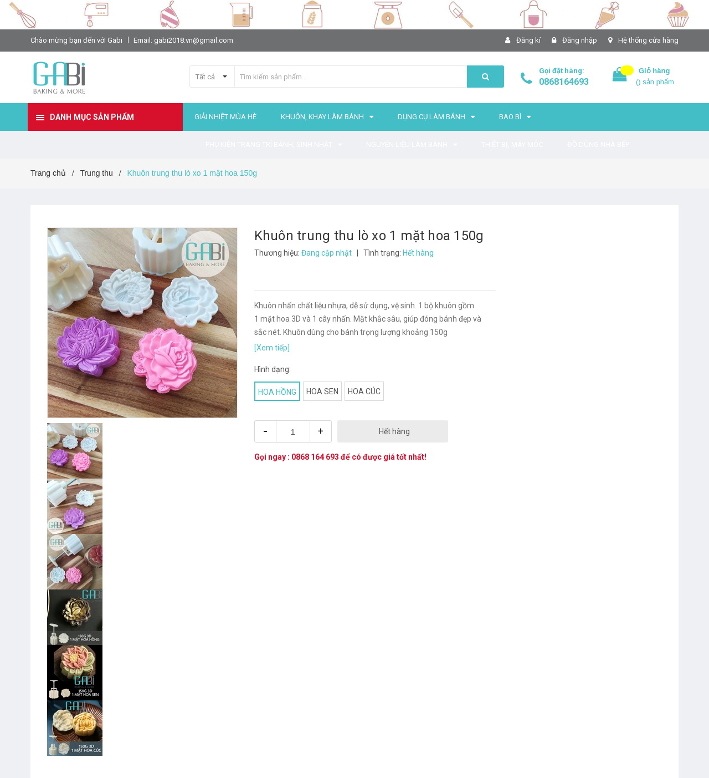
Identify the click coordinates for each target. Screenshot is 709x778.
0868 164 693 (315, 456)
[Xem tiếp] (272, 347)
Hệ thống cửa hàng (648, 40)
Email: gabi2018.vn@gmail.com (183, 40)
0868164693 (564, 82)
